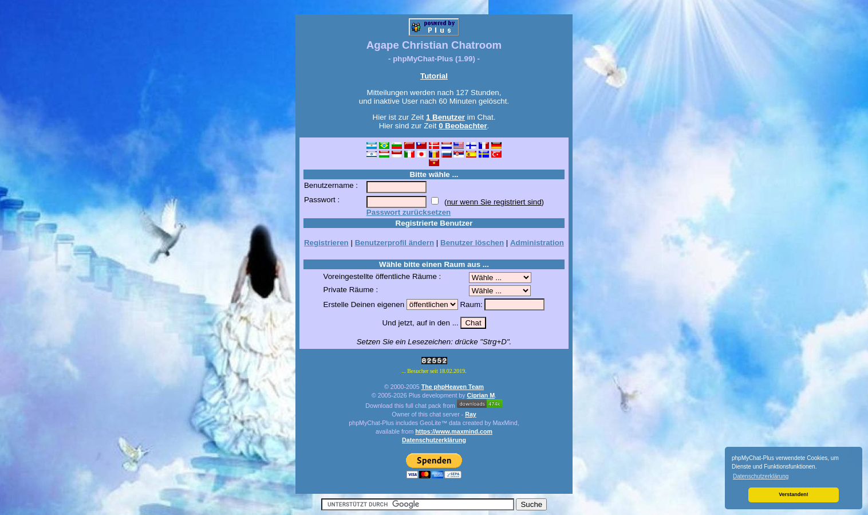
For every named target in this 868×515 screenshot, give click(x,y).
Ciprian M (481, 395)
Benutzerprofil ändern (394, 242)
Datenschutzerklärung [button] (760, 476)
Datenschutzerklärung (434, 440)
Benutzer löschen (472, 242)
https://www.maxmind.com (453, 431)
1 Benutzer (445, 117)
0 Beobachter (463, 125)
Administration (537, 242)
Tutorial (434, 76)
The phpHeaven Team (452, 386)
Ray (470, 414)
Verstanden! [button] (793, 494)
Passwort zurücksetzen (408, 212)
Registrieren (326, 242)
